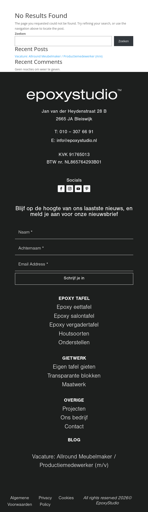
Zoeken (20, 34)
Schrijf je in (74, 279)
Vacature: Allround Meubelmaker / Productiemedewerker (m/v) (58, 56)
